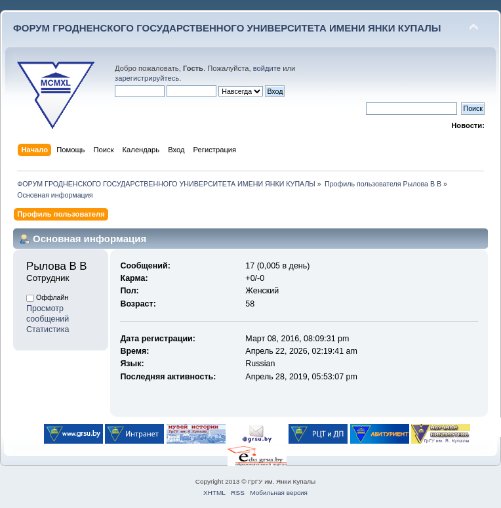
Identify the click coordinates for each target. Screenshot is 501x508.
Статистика (48, 329)
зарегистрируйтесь (147, 78)
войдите (267, 68)
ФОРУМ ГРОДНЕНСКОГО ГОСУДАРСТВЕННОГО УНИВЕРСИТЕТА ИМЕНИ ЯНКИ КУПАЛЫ (227, 27)
